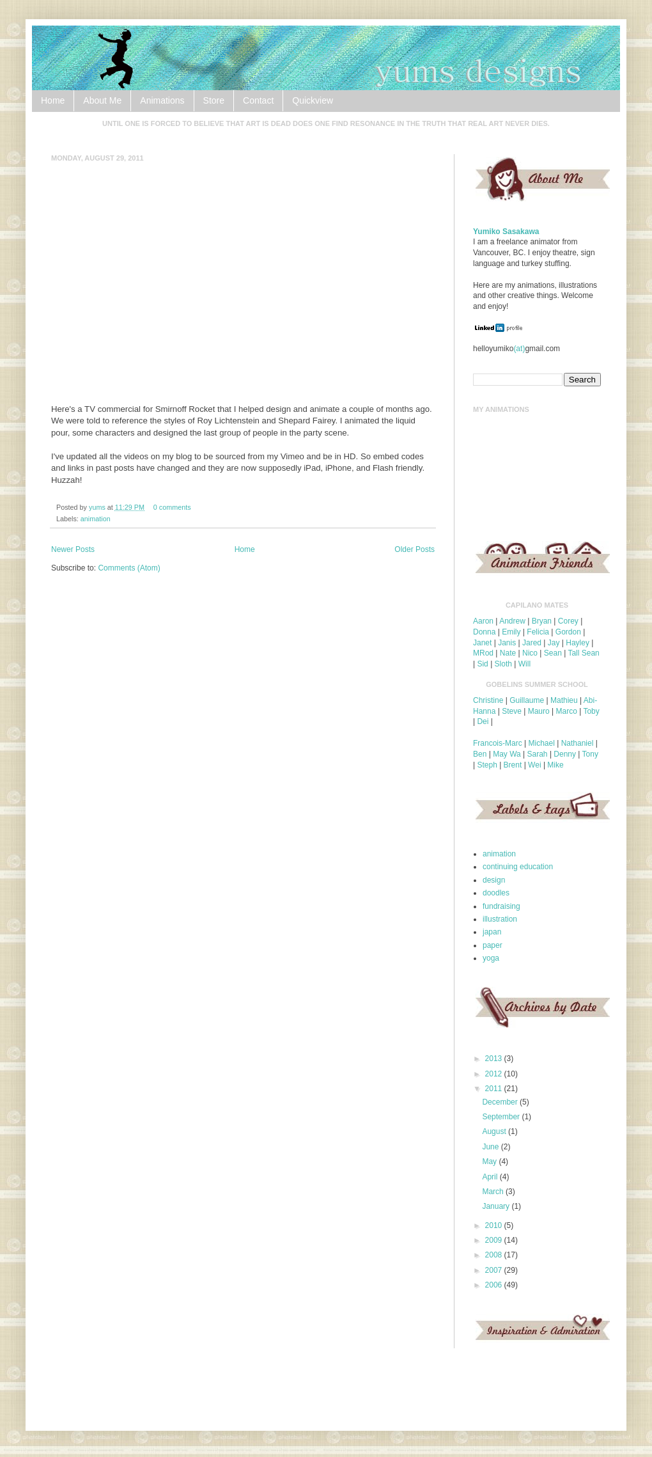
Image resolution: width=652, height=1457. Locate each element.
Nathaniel (577, 743)
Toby (591, 711)
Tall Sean (583, 653)
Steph (487, 764)
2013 (494, 1058)
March (494, 1191)
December (501, 1102)
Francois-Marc (497, 743)
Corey (568, 621)
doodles (496, 892)
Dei (482, 721)
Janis (507, 642)
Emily (511, 631)
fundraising (501, 906)
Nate (508, 653)
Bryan (542, 621)
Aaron (483, 621)
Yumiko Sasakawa (506, 231)
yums (98, 507)
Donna (484, 631)
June (491, 1146)
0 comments (172, 507)
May (490, 1161)
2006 (494, 1284)
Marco (566, 711)
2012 (494, 1073)
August (495, 1131)
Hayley (577, 642)
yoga (491, 958)
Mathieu (564, 700)
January (496, 1206)
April (490, 1176)
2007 (494, 1270)
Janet (482, 642)
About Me (102, 100)
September (502, 1116)
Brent (513, 764)
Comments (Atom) (129, 567)
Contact (258, 100)
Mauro (539, 711)
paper (492, 945)
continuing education (518, 866)
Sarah (537, 754)
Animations (162, 100)
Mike (555, 764)
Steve (512, 711)
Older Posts (414, 549)
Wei (534, 764)
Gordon (568, 631)
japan (492, 931)
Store (213, 100)
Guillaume (526, 700)
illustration (500, 919)
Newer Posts (73, 549)
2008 (494, 1254)
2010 (494, 1225)
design (494, 880)
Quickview (312, 100)
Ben (479, 754)
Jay (554, 642)
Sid (482, 663)
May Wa (507, 754)
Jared (531, 642)
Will (524, 663)
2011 (494, 1088)
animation (96, 519)
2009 (494, 1240)
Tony (590, 754)
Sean (553, 653)
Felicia (538, 631)
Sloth (503, 663)
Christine (488, 700)
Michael (541, 743)
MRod (483, 653)
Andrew (512, 621)
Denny (565, 754)
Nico (530, 653)
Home (53, 100)
